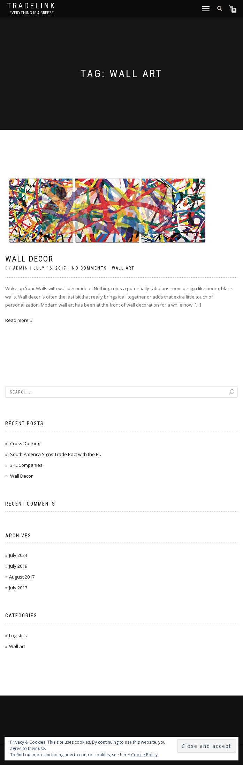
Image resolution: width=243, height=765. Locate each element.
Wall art (123, 268)
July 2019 (18, 566)
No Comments (89, 268)
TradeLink (31, 6)
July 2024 (18, 555)
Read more (17, 320)
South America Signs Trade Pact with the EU (55, 454)
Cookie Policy (144, 755)
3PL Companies (26, 465)
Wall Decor (29, 259)
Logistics (18, 635)
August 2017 (22, 577)
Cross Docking (25, 443)
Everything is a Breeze (31, 12)
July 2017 (18, 587)
